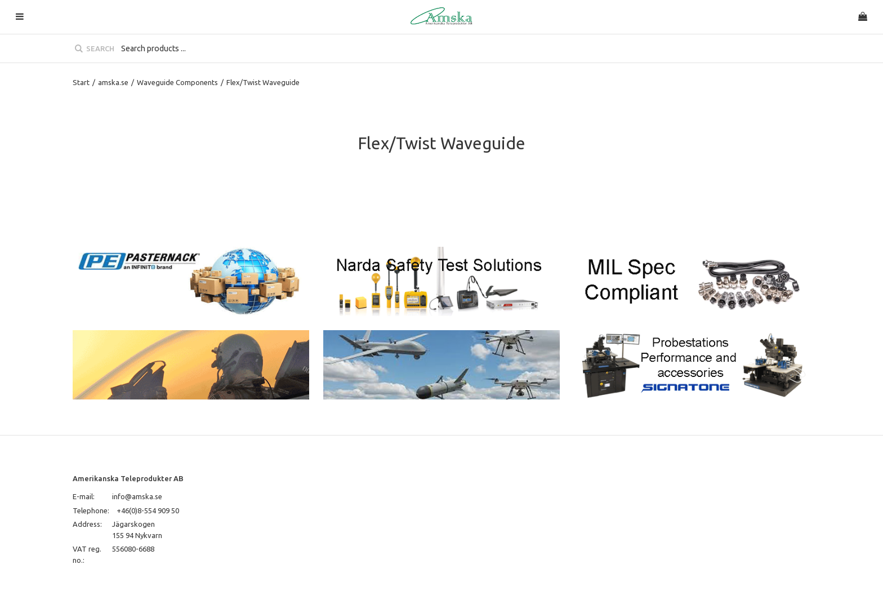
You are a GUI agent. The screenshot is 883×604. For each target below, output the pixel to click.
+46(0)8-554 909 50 (148, 510)
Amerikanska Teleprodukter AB (128, 478)
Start (81, 82)
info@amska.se (137, 496)
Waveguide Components (177, 82)
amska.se (113, 82)
